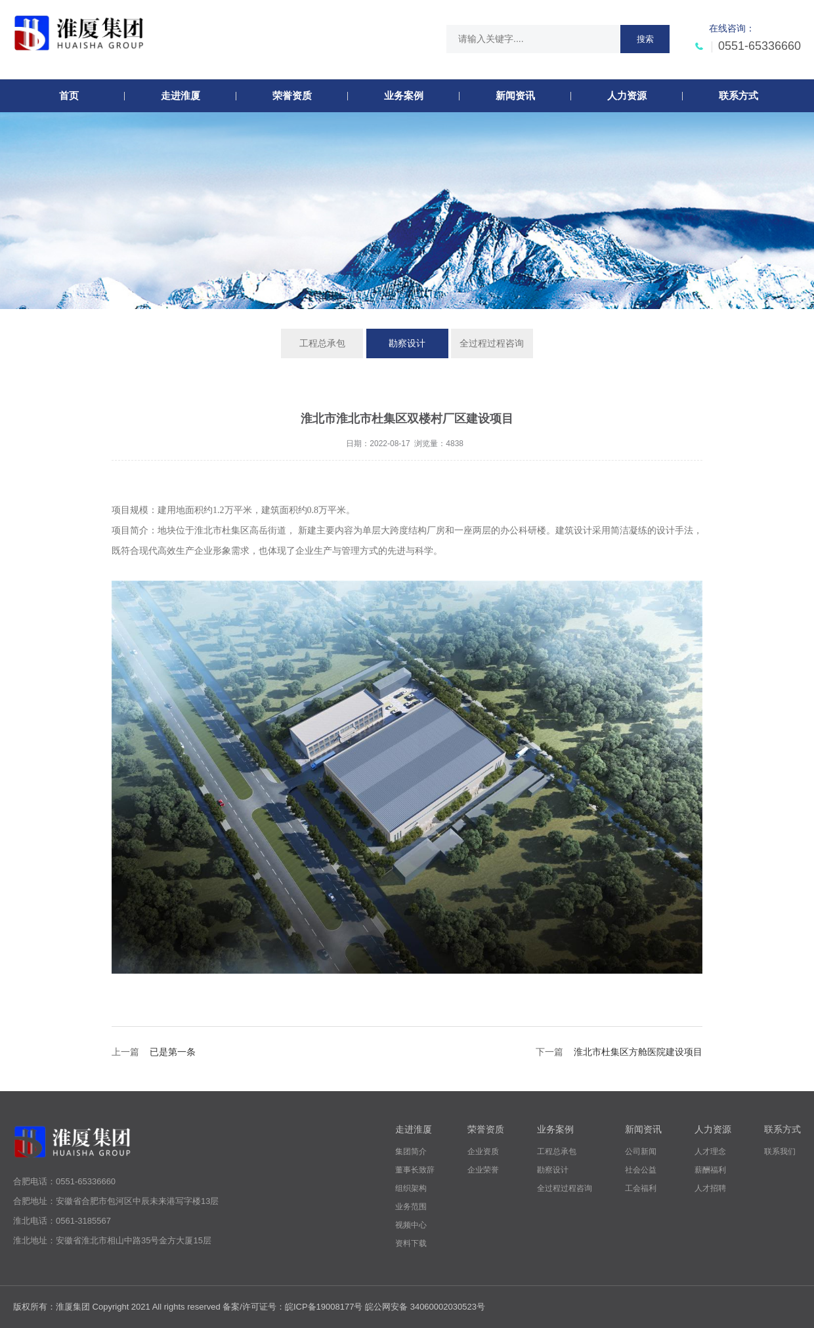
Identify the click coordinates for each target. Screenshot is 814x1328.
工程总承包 (322, 343)
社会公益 (640, 1169)
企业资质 (483, 1151)
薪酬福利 (710, 1169)
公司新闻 (640, 1151)
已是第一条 (173, 1052)
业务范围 (411, 1206)
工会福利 (640, 1188)
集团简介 (411, 1151)
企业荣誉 (483, 1169)
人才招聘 (710, 1188)
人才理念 (710, 1151)
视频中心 (411, 1225)
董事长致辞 (415, 1169)
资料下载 (411, 1243)
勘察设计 (407, 343)
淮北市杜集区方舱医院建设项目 (638, 1052)
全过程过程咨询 (492, 343)
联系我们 (780, 1151)
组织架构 (411, 1188)
